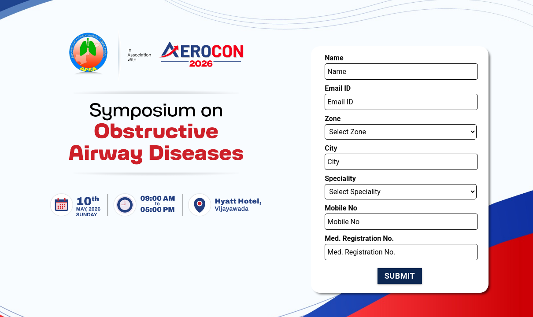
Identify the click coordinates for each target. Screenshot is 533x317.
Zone (325, 88)
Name (326, 42)
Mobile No (331, 155)
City (323, 110)
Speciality (330, 133)
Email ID (328, 65)
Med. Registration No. (345, 179)
